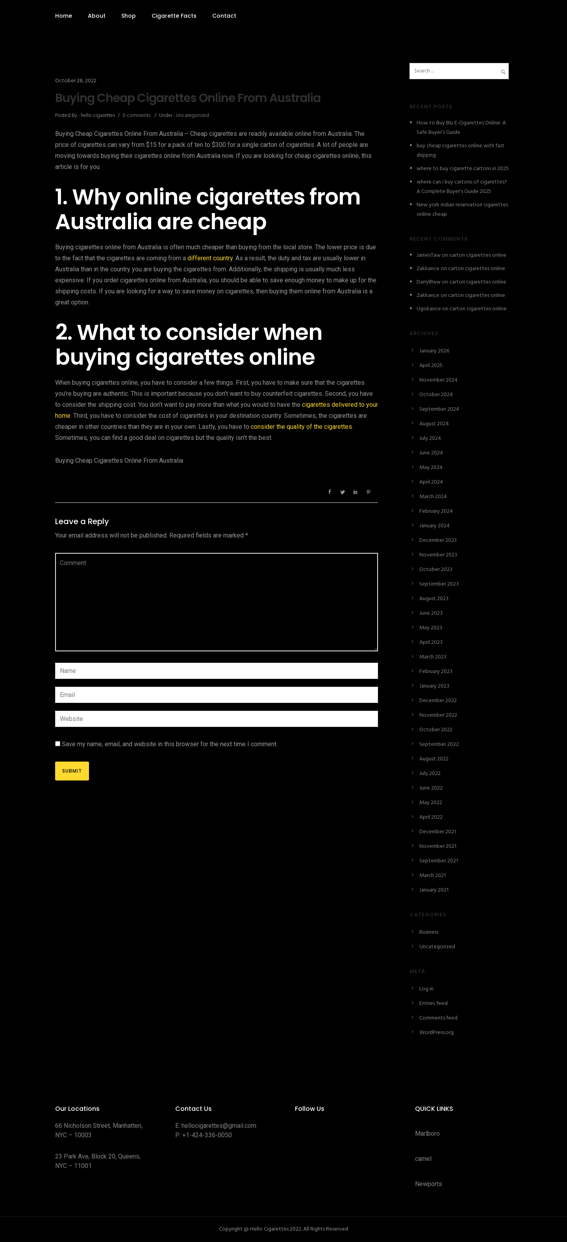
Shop (128, 16)
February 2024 (436, 511)
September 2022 (439, 744)
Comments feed (438, 1018)
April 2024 (431, 482)
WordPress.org (436, 1032)
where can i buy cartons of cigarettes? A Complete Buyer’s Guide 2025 (462, 187)
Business (428, 932)
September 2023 (439, 584)
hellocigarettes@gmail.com (219, 1125)
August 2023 (433, 598)
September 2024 (439, 409)
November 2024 (438, 380)
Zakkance (428, 268)
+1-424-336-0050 (207, 1135)
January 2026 (434, 351)
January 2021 (433, 890)
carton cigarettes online (477, 255)
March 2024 (433, 496)
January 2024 (434, 525)
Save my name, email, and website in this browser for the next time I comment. (170, 744)
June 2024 (431, 453)
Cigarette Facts (174, 16)
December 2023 (438, 540)
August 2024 (434, 423)
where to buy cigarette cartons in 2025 (463, 168)
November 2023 (438, 555)
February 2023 (435, 671)
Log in (426, 989)
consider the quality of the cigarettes (301, 426)
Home (63, 16)
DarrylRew (429, 282)
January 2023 (434, 686)
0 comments (136, 115)
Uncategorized (192, 115)
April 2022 (431, 817)
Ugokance (429, 308)
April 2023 (431, 642)
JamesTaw (429, 255)
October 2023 (435, 569)
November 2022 (438, 715)
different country (210, 258)
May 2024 (431, 467)
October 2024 (436, 394)
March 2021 (432, 875)
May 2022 (430, 802)
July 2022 (430, 773)
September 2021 (438, 861)
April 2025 (431, 365)
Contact (224, 16)
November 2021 (437, 846)
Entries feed (433, 1003)
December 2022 (438, 700)
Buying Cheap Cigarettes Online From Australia (188, 98)
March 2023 (433, 657)
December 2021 (437, 831)
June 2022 (431, 788)
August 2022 (433, 759)
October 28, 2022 (75, 80)
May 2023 (430, 627)
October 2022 (435, 729)
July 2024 (430, 438)
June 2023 (431, 613)
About (97, 16)
